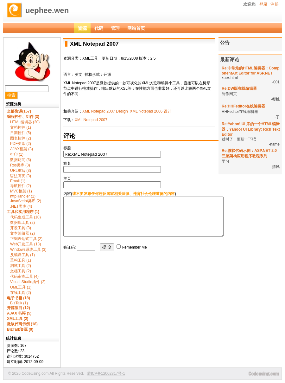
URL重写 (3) (20, 170)
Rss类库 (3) (20, 165)
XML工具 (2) (17, 318)
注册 (274, 4)
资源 (82, 28)
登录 (263, 4)
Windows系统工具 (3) (28, 249)
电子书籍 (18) (18, 298)
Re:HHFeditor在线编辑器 (243, 106)
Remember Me (134, 255)
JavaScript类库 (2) (25, 201)
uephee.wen (47, 10)
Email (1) (17, 181)
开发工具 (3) (20, 228)
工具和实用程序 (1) (23, 212)
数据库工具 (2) (22, 222)
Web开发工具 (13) (25, 244)
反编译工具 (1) (22, 255)
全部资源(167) (19, 111)
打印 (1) (16, 154)
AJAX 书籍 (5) (19, 313)
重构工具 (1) (20, 260)
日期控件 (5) (20, 133)
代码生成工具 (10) (25, 217)
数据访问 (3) (20, 160)
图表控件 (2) (20, 138)
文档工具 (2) (20, 271)
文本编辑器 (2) (22, 233)
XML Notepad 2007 (91, 120)
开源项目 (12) (18, 308)
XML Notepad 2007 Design (105, 111)
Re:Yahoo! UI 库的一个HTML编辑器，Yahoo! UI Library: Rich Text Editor (251, 129)
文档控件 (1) (20, 127)
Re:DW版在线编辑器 (239, 88)
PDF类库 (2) (20, 143)
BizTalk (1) (19, 303)
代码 (98, 28)
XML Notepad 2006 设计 (150, 111)
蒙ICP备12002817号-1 (106, 373)
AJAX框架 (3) (21, 149)
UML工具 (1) (20, 287)
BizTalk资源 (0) (20, 329)
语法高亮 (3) (20, 176)
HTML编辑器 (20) (25, 122)
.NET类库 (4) (21, 206)
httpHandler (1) (22, 196)
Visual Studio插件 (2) (28, 282)
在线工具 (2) (20, 292)
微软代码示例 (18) (22, 324)
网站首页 (136, 28)
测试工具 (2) (20, 265)
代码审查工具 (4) (24, 276)
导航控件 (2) (20, 186)
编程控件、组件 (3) (23, 116)
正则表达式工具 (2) (26, 239)
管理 (115, 28)
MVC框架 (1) (21, 191)
